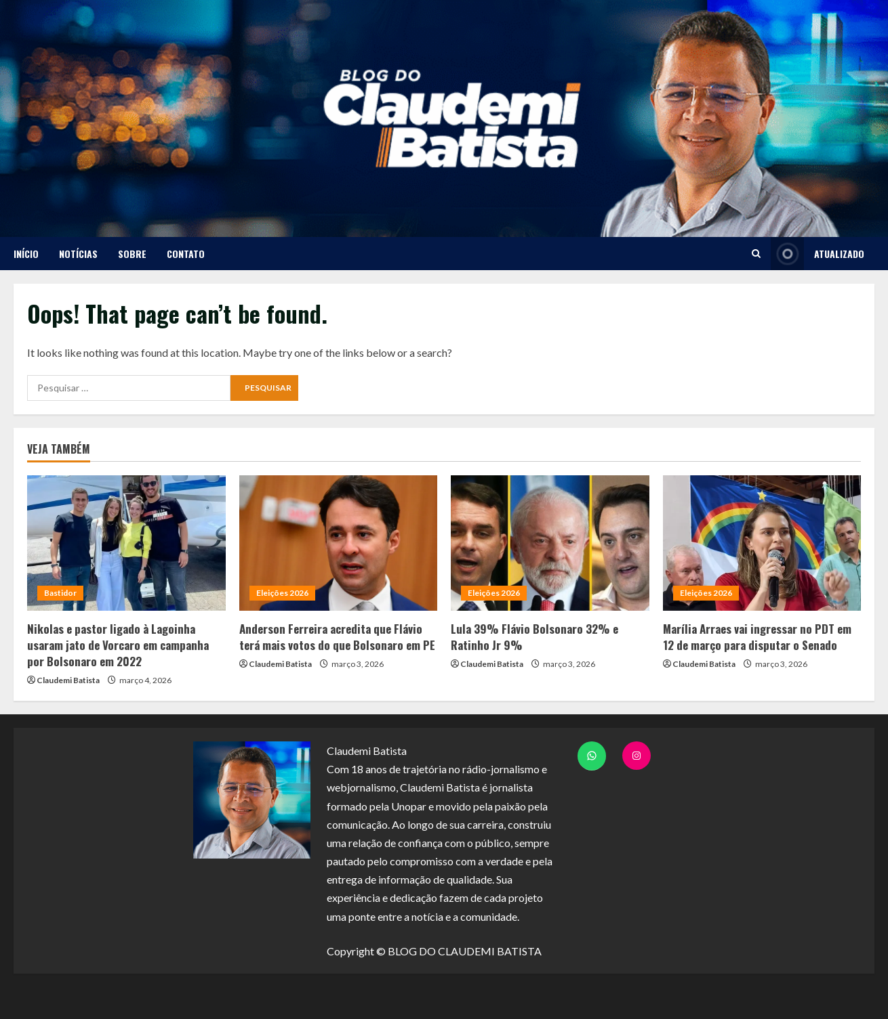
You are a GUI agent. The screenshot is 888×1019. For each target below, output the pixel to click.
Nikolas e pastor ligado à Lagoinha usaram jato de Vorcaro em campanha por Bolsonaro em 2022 (118, 645)
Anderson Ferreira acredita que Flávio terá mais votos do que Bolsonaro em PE (337, 636)
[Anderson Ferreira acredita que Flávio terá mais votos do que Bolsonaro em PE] (338, 543)
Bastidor (60, 593)
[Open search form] (756, 253)
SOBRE (132, 253)
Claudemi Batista (68, 680)
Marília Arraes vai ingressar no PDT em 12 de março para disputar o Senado (757, 636)
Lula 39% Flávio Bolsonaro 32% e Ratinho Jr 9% (534, 636)
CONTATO (186, 253)
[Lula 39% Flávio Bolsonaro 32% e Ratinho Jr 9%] (550, 543)
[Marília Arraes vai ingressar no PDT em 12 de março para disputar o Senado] (762, 543)
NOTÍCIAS (78, 253)
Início (26, 253)
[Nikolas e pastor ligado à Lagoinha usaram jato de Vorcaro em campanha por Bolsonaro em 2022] (126, 543)
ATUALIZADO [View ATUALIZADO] (817, 253)
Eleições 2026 (282, 593)
